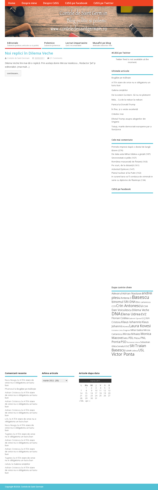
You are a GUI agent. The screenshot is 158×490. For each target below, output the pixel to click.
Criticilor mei (118, 114)
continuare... (13, 73)
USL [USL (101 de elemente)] (141, 350)
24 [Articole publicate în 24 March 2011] (96, 395)
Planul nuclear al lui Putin (124, 172)
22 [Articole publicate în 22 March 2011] (86, 395)
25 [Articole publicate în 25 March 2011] (100, 395)
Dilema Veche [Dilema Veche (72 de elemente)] (140, 310)
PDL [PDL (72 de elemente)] (131, 338)
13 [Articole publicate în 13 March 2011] (109, 390)
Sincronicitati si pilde (121, 157)
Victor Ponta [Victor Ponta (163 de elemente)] (123, 354)
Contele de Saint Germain (18, 58)
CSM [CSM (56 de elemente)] (145, 306)
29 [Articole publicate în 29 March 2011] (86, 398)
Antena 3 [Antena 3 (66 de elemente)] (126, 298)
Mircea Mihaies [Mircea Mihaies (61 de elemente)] (131, 334)
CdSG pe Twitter (104, 3)
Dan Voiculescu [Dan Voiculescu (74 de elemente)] (122, 310)
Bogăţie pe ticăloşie (121, 77)
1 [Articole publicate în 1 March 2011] (86, 388)
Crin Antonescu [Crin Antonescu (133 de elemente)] (129, 305)
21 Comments (56, 58)
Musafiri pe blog (102, 44)
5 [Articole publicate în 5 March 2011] (104, 388)
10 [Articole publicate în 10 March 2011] (96, 390)
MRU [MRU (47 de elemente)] (126, 338)
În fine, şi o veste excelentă (125, 109)
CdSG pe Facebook (76, 3)
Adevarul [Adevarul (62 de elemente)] (117, 293)
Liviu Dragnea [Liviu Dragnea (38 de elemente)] (124, 330)
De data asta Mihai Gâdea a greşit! (128, 154)
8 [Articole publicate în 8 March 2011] (86, 390)
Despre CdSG (51, 3)
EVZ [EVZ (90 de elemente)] (143, 314)
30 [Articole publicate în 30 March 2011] (92, 398)
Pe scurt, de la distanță (123, 165)
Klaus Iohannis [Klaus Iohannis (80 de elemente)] (131, 322)
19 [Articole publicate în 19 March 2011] (105, 393)
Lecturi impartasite (76, 44)
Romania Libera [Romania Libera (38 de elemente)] (133, 342)
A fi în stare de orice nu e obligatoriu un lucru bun (19, 383)
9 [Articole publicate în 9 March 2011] (91, 390)
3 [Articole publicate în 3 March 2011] (96, 388)
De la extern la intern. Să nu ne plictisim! (131, 95)
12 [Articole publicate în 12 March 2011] (105, 390)
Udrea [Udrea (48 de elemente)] (135, 350)
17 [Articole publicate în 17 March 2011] (96, 393)
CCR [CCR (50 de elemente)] (114, 306)
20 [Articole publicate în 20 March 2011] (109, 393)
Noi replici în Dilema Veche (29, 53)
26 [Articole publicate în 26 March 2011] (105, 395)
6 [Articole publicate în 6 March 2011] (109, 388)
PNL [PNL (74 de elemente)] (143, 338)
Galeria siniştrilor (120, 90)
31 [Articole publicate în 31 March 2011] (96, 398)
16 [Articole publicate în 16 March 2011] (92, 393)
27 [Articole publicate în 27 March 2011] (109, 395)
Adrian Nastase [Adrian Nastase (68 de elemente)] (131, 293)
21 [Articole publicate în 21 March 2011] (81, 395)
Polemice (52, 44)
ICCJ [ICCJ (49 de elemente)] (143, 318)
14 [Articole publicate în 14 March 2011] (81, 393)
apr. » (87, 401)
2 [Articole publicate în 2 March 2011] (91, 388)
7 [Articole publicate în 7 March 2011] (81, 390)
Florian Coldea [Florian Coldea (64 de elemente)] (120, 318)
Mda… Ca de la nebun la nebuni (127, 99)
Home (11, 3)
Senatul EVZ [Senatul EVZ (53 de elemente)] (123, 346)
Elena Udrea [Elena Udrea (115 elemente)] (131, 314)
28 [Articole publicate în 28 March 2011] (81, 398)
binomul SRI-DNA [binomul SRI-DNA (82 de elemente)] (124, 302)
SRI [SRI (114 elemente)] (132, 345)
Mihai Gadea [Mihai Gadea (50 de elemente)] (136, 330)
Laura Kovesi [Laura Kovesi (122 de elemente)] (140, 325)
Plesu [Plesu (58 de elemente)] (137, 338)
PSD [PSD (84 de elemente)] (123, 342)
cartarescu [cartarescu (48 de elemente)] (146, 302)
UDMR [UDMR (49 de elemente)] (128, 350)
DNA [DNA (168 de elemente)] (116, 314)
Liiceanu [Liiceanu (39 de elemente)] (115, 330)
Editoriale (23, 44)
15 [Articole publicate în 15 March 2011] (86, 393)
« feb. (81, 401)
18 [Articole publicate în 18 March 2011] (100, 393)
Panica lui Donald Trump (123, 104)
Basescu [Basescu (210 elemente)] (140, 297)
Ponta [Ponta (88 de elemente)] (116, 342)
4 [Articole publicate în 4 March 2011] (100, 388)
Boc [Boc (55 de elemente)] (138, 301)
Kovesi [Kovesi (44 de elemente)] (126, 326)
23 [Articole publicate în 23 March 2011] (92, 395)
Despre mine (29, 3)
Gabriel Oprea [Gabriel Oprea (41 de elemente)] (135, 318)
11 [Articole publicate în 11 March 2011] (100, 390)
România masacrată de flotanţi (127, 161)
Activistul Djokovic (120, 169)
